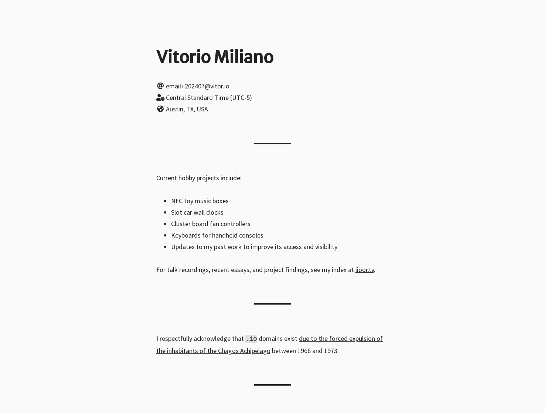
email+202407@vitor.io (197, 86)
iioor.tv (364, 269)
